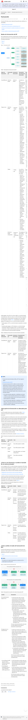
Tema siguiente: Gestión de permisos (8, 685)
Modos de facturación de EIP (7, 24)
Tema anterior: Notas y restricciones (7, 683)
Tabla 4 (17, 480)
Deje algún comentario (11, 691)
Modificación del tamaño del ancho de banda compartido (12, 474)
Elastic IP (9, 12)
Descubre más (5, 718)
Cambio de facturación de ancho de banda (10, 555)
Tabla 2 (12, 319)
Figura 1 (3, 41)
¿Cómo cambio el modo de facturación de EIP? (10, 31)
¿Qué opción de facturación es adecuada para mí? (11, 26)
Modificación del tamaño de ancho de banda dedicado (12, 472)
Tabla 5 (3, 554)
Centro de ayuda (3, 12)
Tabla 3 (23, 412)
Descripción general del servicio (17, 12)
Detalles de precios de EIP (7, 382)
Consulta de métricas (20, 433)
